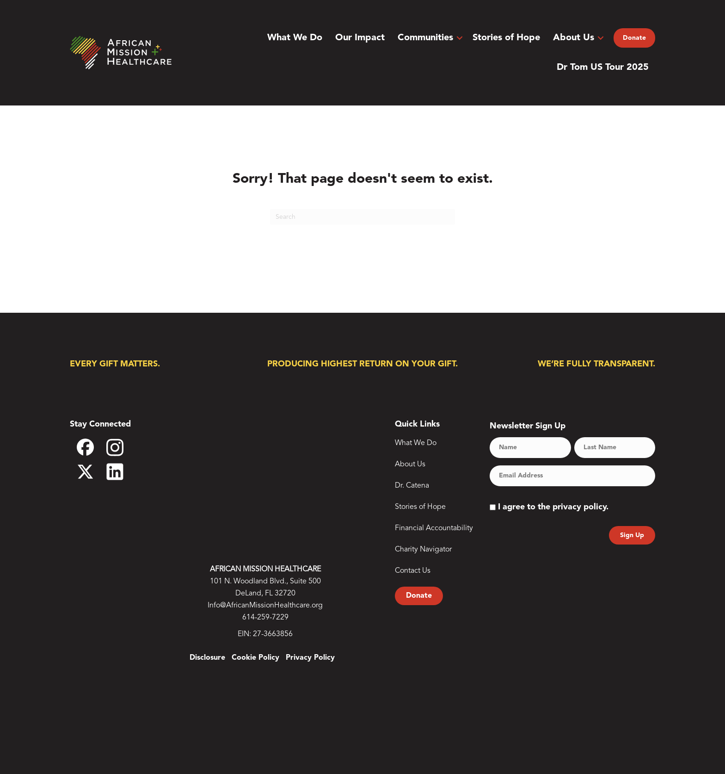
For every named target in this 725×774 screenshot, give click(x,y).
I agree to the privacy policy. (553, 507)
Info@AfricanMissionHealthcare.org (265, 605)
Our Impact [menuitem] (360, 38)
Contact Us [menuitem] (412, 571)
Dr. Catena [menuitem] (412, 485)
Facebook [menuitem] (91, 451)
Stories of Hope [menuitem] (506, 38)
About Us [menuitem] (573, 38)
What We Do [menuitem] (294, 38)
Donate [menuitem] (634, 38)
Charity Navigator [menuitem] (423, 549)
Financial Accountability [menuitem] (434, 528)
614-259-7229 (265, 617)
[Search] (362, 217)
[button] (459, 38)
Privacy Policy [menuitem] (310, 658)
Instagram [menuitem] (121, 450)
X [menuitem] (91, 471)
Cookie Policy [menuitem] (255, 658)
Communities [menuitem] (425, 38)
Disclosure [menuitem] (207, 658)
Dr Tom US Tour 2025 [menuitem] (603, 67)
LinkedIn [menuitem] (121, 471)
